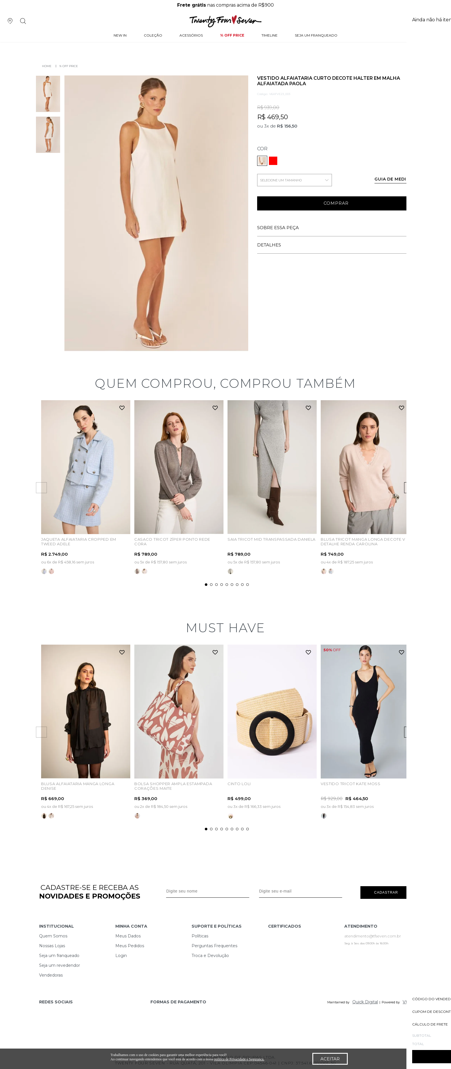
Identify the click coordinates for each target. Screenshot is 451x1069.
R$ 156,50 (287, 126)
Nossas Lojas (52, 944)
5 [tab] (227, 584)
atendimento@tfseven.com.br (372, 935)
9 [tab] (247, 584)
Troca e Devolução (210, 954)
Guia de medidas (394, 179)
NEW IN (120, 36)
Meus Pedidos (129, 944)
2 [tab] (211, 584)
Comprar (336, 203)
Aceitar (330, 1059)
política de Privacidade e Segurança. (239, 1059)
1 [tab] (206, 584)
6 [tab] (232, 584)
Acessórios (191, 36)
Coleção (153, 36)
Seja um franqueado (59, 954)
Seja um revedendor (59, 964)
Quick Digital (365, 1000)
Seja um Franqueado (316, 36)
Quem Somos (53, 934)
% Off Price (232, 36)
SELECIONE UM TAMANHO (294, 180)
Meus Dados (128, 934)
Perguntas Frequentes (214, 944)
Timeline (269, 36)
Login (121, 954)
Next (425, 487)
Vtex (407, 1000)
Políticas (200, 934)
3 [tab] (216, 584)
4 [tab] (221, 584)
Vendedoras (51, 974)
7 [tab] (237, 584)
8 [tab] (242, 584)
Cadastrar (386, 890)
